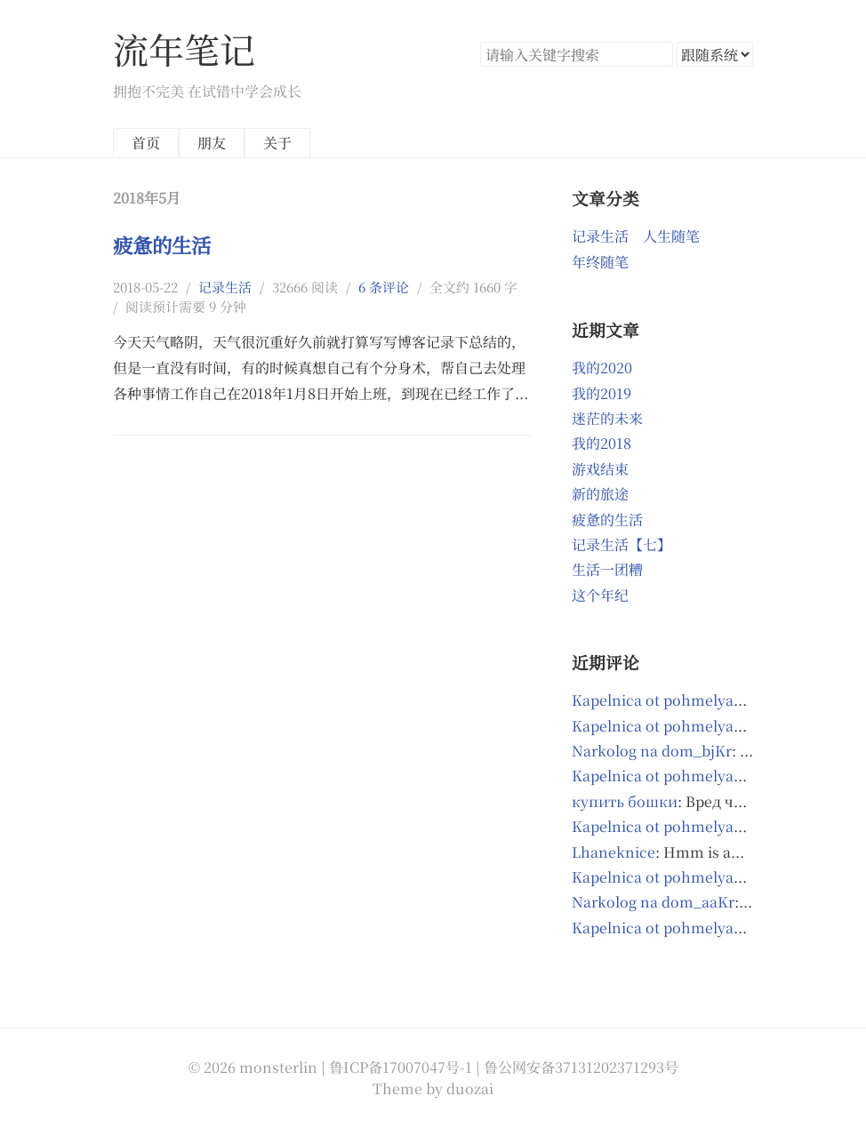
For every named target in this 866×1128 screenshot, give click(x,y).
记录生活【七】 (621, 544)
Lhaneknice (613, 852)
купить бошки (625, 801)
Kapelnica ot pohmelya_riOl (669, 700)
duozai (469, 1088)
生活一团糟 (607, 569)
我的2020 (602, 367)
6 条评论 (383, 286)
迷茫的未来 (607, 418)
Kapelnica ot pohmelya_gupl (672, 927)
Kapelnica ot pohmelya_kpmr (676, 726)
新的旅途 (600, 494)
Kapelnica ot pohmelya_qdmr (675, 826)
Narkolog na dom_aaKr (653, 902)
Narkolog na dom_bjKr (652, 750)
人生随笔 (671, 236)
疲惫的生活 (162, 244)
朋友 (211, 142)
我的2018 (601, 443)
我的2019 (601, 393)
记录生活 (225, 286)
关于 (277, 142)
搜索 (659, 54)
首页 (146, 142)
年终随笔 (600, 262)
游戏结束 (600, 469)
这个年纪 (600, 595)
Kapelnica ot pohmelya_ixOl (670, 877)
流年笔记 (184, 48)
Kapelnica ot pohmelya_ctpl (669, 775)
